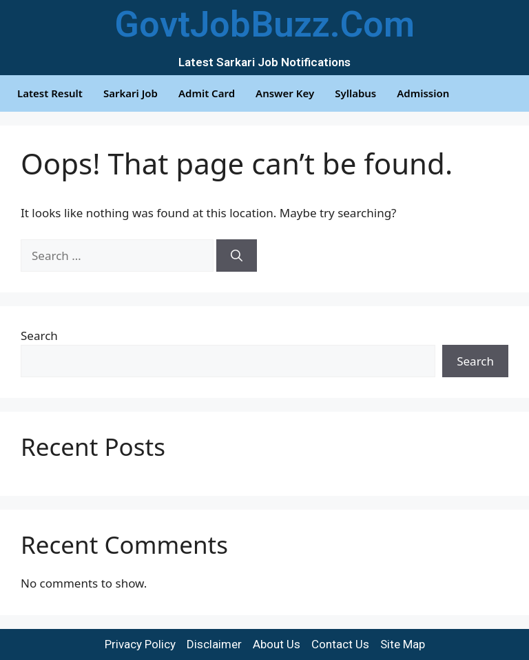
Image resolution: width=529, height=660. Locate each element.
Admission (423, 93)
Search (39, 335)
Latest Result (50, 93)
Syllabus (355, 93)
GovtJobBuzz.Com (264, 24)
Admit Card (206, 93)
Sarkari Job (130, 93)
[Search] (236, 255)
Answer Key (285, 93)
